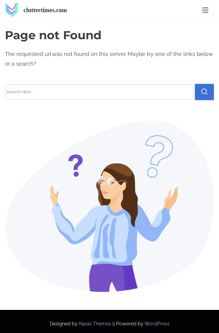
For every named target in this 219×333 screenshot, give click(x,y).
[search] (204, 92)
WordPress (157, 324)
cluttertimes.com (45, 10)
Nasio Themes (95, 324)
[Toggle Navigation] (205, 10)
